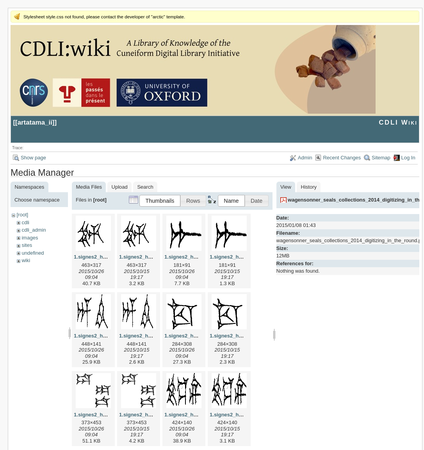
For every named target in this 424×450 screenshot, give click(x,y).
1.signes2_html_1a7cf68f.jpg (198, 257)
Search (145, 187)
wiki (25, 260)
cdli (25, 222)
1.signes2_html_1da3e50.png (154, 415)
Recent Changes (342, 158)
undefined (32, 253)
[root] (22, 215)
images (29, 238)
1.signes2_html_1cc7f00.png (244, 336)
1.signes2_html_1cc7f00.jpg (198, 336)
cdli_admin (33, 230)
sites (26, 245)
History (309, 187)
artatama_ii (35, 122)
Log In (408, 158)
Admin (305, 158)
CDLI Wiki (398, 122)
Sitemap (381, 158)
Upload (120, 187)
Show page (33, 158)
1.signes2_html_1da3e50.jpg (108, 415)
